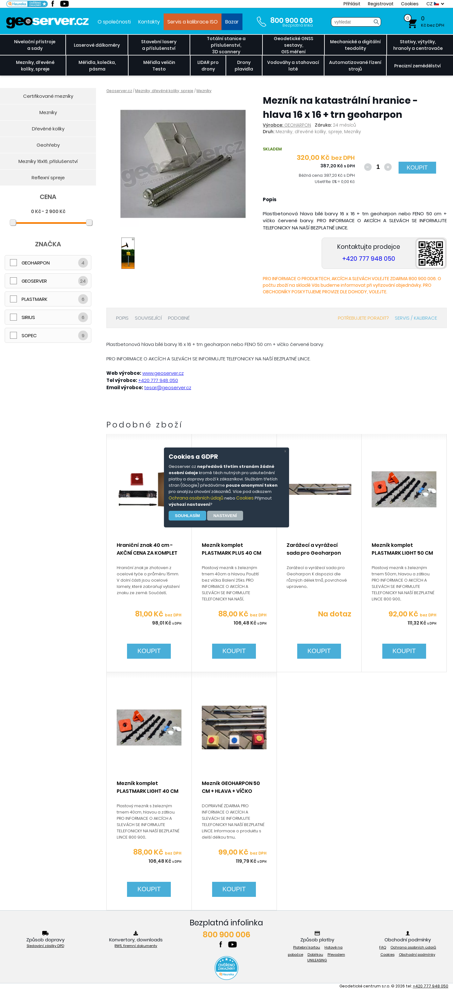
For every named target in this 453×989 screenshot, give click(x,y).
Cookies (245, 498)
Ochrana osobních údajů (196, 498)
